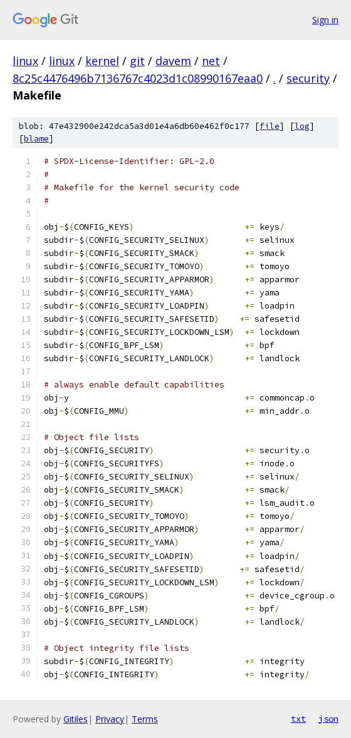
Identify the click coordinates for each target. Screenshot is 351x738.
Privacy (109, 719)
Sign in (325, 20)
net (211, 60)
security (308, 78)
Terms (145, 719)
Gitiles (75, 719)
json (328, 718)
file (269, 126)
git (137, 60)
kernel (102, 60)
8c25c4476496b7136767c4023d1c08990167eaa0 (138, 78)
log (302, 126)
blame (36, 138)
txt (298, 718)
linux (25, 60)
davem (173, 60)
